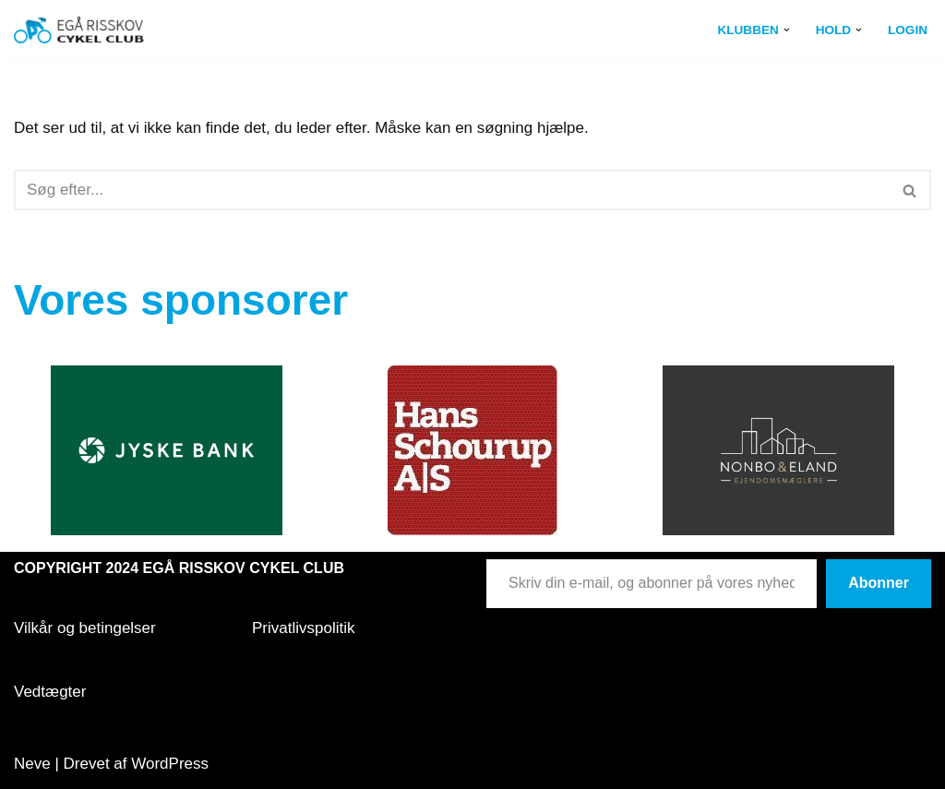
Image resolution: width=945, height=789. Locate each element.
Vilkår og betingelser (85, 628)
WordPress (170, 763)
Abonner (878, 583)
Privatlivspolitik (303, 628)
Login (907, 30)
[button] (787, 30)
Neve (32, 763)
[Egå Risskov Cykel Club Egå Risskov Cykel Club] (79, 30)
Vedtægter (50, 691)
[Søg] (452, 190)
